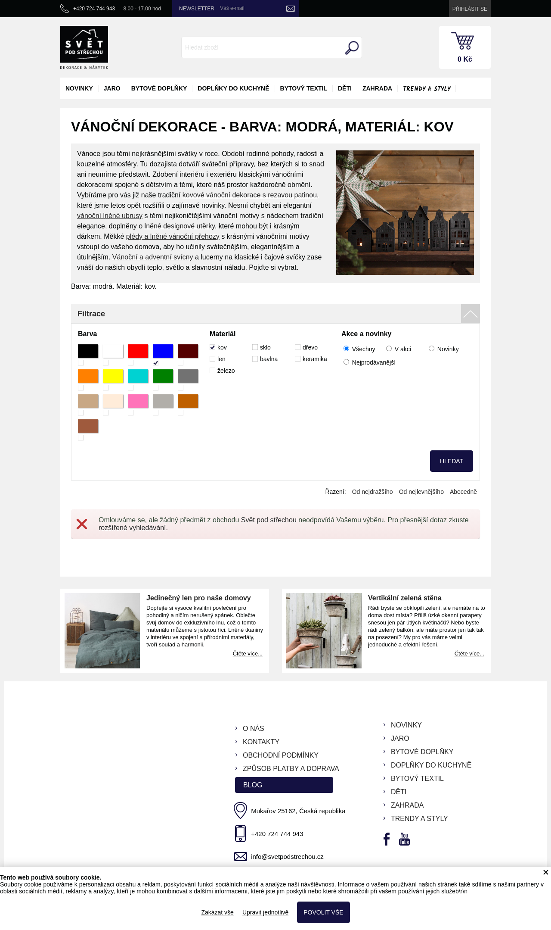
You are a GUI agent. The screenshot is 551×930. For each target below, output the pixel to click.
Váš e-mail (232, 8)
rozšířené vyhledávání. (133, 527)
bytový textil (303, 88)
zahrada (377, 88)
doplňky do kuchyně (233, 88)
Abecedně (463, 491)
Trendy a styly (426, 89)
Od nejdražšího (372, 491)
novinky (79, 88)
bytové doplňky (159, 88)
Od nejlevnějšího (421, 491)
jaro (112, 88)
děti (345, 88)
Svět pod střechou (269, 520)
